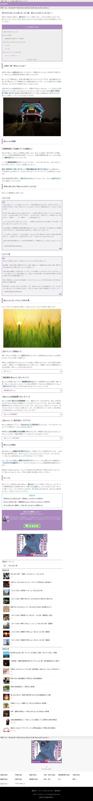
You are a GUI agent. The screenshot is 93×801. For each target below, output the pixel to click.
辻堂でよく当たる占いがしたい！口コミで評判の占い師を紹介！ (31, 582)
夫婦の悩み (76, 775)
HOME (2, 7)
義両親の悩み (33, 779)
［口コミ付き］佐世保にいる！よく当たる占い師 (26, 590)
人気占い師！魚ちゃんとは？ (10, 32)
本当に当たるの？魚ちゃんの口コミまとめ (14, 42)
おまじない (4, 784)
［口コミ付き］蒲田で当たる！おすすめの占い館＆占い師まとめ (31, 599)
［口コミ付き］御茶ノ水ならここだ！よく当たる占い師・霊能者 (31, 623)
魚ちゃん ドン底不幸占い (12, 438)
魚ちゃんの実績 (7, 35)
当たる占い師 (12, 7)
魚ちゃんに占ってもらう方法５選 (12, 52)
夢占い (75, 779)
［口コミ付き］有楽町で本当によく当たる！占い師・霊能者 (30, 640)
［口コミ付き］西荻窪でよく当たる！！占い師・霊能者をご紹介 (31, 615)
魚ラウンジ (7, 371)
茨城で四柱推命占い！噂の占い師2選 (22, 687)
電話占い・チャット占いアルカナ (42, 791)
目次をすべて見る (32, 59)
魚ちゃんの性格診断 (10, 414)
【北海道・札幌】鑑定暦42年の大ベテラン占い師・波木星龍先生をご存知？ (35, 661)
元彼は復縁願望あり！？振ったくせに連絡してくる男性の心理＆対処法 (34, 720)
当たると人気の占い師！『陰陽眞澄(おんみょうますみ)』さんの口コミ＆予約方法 (26, 502)
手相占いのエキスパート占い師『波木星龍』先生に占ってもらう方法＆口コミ (35, 670)
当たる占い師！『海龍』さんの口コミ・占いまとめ (27, 574)
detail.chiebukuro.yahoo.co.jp (13, 246)
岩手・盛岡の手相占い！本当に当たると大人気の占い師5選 (30, 711)
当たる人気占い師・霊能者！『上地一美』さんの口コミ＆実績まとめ (23, 505)
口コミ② (7, 49)
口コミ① (7, 45)
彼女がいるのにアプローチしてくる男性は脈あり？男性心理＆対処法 (33, 728)
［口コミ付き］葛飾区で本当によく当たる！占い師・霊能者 (30, 632)
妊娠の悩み (18, 779)
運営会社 (57, 791)
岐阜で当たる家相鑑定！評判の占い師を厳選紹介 (26, 678)
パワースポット (20, 784)
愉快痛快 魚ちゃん (10, 390)
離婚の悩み (4, 779)
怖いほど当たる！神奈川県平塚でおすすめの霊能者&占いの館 (31, 695)
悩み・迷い (47, 779)
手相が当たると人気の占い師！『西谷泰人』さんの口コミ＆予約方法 (23, 498)
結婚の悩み (4, 775)
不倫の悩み (18, 775)
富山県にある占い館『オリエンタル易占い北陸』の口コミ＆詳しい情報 (34, 653)
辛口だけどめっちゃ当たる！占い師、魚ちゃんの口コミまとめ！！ (33, 7)
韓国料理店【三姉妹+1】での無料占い (15, 38)
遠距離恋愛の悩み (64, 775)
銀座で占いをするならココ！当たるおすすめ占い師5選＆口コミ (31, 607)
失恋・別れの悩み (49, 775)
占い (6, 7)
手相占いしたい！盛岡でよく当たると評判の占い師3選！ (29, 703)
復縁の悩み (33, 775)
